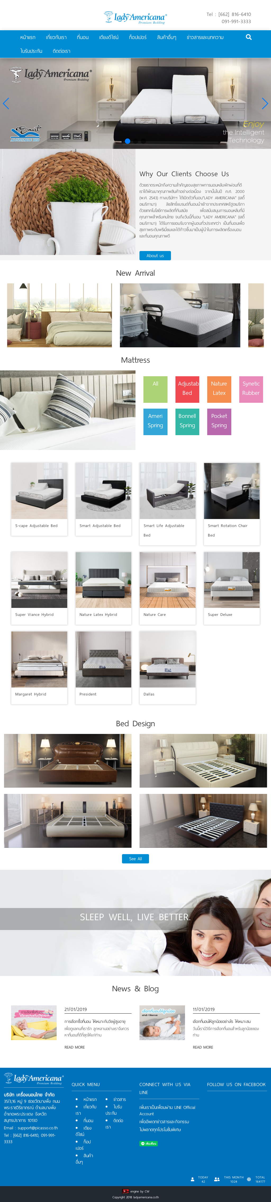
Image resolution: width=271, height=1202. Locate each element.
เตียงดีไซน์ (109, 37)
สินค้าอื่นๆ (166, 37)
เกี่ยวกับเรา (56, 37)
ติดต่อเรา (61, 51)
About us (155, 256)
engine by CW (139, 1191)
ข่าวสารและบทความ (205, 37)
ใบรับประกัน (31, 51)
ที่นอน (83, 37)
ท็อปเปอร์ (138, 37)
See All (135, 859)
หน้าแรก (27, 37)
